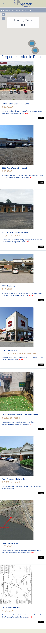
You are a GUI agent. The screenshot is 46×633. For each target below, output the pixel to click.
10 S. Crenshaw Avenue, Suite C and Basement (21, 415)
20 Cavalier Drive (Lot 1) (12, 608)
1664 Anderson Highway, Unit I (15, 479)
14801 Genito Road (10, 543)
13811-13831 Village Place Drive (15, 104)
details (41, 118)
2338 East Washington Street (14, 168)
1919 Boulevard (8, 286)
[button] (7, 17)
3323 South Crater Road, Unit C (15, 232)
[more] (26, 113)
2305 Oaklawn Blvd (10, 350)
